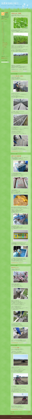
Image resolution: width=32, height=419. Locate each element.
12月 (3, 33)
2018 (2, 31)
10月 (3, 35)
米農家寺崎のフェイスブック (4, 58)
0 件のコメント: (21, 71)
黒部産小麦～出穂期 (16, 13)
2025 (2, 23)
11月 (3, 34)
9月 (3, 36)
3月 (3, 48)
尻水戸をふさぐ (15, 267)
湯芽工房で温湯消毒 (16, 156)
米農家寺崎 (7, 12)
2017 (2, 32)
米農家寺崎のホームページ (4, 57)
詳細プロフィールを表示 (4, 19)
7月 (3, 38)
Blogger (21, 417)
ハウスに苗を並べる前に (17, 76)
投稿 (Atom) (13, 413)
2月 (3, 49)
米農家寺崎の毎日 (10, 3)
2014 (2, 54)
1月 (3, 50)
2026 (2, 22)
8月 (3, 37)
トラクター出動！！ (16, 347)
